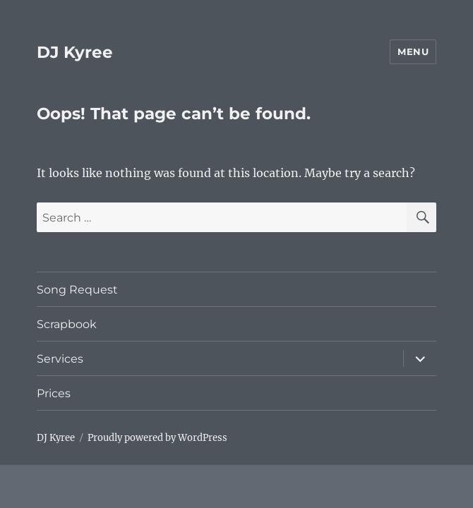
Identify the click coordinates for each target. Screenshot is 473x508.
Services (60, 358)
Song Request (77, 289)
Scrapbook (67, 324)
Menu (413, 51)
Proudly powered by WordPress (157, 438)
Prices (54, 393)
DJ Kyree (75, 52)
